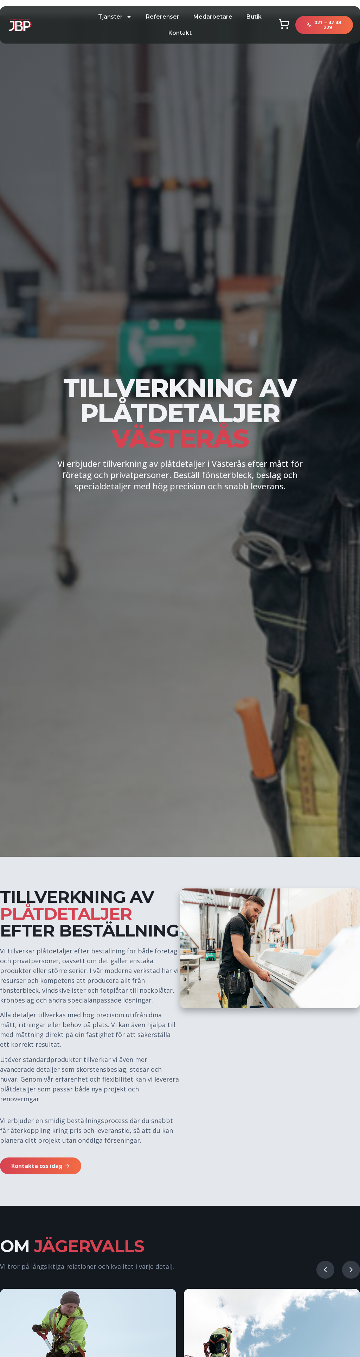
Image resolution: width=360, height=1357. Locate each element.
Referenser (162, 16)
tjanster (115, 17)
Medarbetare (212, 16)
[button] (325, 1270)
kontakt (180, 33)
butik (254, 16)
